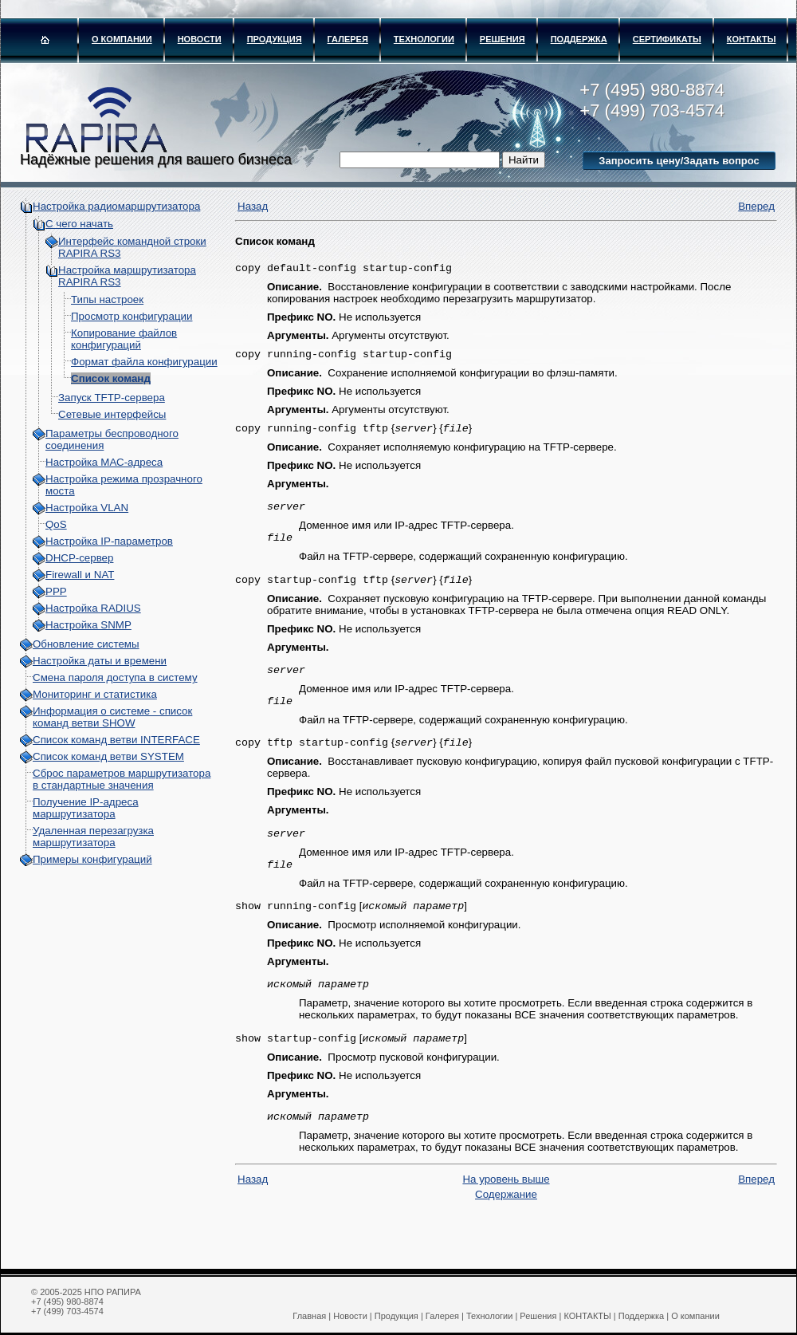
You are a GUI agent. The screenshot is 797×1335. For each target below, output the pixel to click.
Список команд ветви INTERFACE (116, 740)
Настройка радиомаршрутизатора (116, 206)
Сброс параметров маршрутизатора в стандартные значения (121, 779)
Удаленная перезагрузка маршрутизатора (93, 837)
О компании (122, 39)
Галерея (348, 39)
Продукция (274, 39)
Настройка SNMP (88, 625)
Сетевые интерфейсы (112, 414)
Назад (253, 206)
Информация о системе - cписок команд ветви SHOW (112, 717)
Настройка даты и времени (100, 661)
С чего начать (79, 224)
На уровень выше (505, 1203)
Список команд (111, 378)
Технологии (424, 39)
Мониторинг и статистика (95, 694)
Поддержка (579, 39)
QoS (56, 524)
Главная (309, 1316)
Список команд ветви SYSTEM (108, 756)
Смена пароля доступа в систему (115, 677)
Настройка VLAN (86, 508)
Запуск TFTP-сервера (111, 398)
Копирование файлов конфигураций (124, 339)
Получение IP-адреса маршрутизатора (86, 808)
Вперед (756, 206)
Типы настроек (107, 299)
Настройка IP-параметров (109, 541)
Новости (200, 39)
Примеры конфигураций (92, 859)
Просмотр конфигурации (131, 316)
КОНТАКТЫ (751, 39)
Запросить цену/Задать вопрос (679, 161)
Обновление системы (86, 644)
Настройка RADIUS (93, 608)
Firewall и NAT (79, 575)
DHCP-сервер (79, 558)
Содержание (506, 1218)
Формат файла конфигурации (144, 362)
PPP (56, 591)
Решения (502, 39)
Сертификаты (667, 39)
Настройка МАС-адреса (104, 462)
